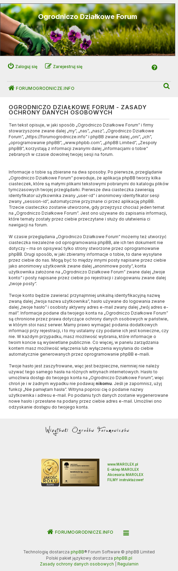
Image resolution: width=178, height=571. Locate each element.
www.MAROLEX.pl (122, 464)
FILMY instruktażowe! (125, 480)
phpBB (77, 552)
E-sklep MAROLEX (123, 469)
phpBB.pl (123, 558)
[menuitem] (167, 86)
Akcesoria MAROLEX (125, 474)
